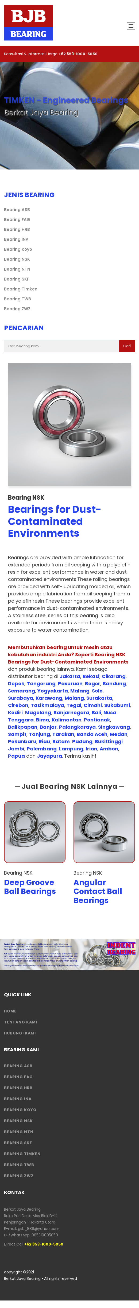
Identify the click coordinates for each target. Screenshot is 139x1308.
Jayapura (49, 756)
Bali (96, 712)
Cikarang (114, 676)
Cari (127, 346)
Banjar (48, 727)
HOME (10, 1011)
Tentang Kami (20, 1022)
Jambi (16, 748)
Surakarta (99, 698)
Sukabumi (117, 705)
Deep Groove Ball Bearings (30, 887)
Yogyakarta (52, 690)
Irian (91, 748)
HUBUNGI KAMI (20, 1033)
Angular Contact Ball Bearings (98, 891)
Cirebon (18, 705)
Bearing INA (16, 239)
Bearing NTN (17, 269)
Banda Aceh (92, 734)
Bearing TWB (17, 299)
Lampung (71, 748)
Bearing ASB (17, 209)
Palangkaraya (77, 727)
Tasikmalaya (47, 705)
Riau (44, 741)
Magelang (38, 712)
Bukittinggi (109, 741)
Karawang (49, 698)
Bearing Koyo (18, 249)
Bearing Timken (20, 289)
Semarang (21, 690)
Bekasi (91, 676)
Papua (16, 756)
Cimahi (93, 705)
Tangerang (41, 683)
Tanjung (39, 734)
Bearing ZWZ (17, 309)
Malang (80, 690)
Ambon (109, 748)
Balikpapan (22, 727)
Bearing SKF (16, 279)
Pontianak (97, 719)
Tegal (74, 705)
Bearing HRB (17, 229)
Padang (82, 741)
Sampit (17, 734)
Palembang (42, 748)
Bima (42, 719)
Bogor (92, 683)
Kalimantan (67, 719)
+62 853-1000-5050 (78, 54)
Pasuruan (70, 683)
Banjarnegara (71, 712)
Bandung (114, 683)
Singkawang (114, 727)
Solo (97, 690)
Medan (119, 734)
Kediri (15, 712)
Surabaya (20, 698)
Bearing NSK (17, 259)
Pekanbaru (22, 741)
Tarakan (63, 734)
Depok (16, 683)
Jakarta (70, 676)
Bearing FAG (17, 219)
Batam (61, 741)
